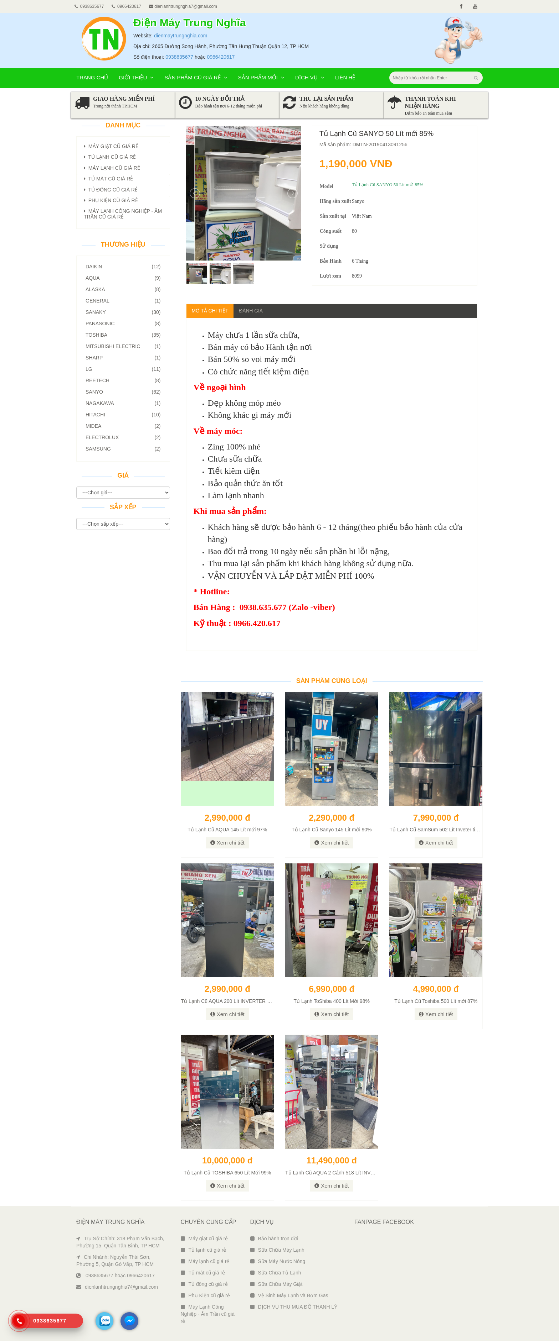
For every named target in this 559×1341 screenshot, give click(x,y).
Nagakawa (123, 403)
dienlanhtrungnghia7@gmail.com (183, 6)
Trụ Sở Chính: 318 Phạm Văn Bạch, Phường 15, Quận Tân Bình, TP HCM (120, 1242)
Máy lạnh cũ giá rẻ (205, 1261)
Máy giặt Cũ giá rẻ (111, 146)
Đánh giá (252, 311)
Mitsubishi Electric (123, 346)
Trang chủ (92, 77)
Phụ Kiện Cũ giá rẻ (111, 200)
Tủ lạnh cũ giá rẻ (203, 1250)
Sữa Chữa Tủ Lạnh (275, 1273)
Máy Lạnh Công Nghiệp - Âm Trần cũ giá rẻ (208, 1314)
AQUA (123, 278)
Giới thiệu (136, 77)
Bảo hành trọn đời (274, 1238)
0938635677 (179, 57)
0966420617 (221, 57)
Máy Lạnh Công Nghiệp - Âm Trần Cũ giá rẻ (123, 213)
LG (123, 369)
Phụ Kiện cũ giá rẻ (205, 1295)
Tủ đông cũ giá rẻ (204, 1284)
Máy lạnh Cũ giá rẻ (112, 168)
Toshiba (123, 334)
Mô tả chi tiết (210, 311)
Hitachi (123, 414)
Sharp (123, 357)
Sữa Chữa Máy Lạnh (277, 1250)
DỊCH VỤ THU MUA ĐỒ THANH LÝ (294, 1307)
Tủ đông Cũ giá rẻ (111, 190)
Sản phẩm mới (261, 77)
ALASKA (123, 289)
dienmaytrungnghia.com (180, 35)
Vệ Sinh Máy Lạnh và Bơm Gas (289, 1295)
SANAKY (123, 312)
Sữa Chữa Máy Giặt (276, 1284)
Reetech (123, 380)
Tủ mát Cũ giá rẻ (108, 179)
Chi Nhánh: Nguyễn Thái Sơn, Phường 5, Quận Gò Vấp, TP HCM (115, 1260)
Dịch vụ (309, 77)
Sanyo (123, 391)
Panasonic (123, 323)
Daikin (123, 266)
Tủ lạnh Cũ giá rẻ (110, 157)
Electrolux (123, 437)
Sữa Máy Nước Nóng (278, 1261)
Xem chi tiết (227, 843)
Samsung (123, 448)
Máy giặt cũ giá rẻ (204, 1238)
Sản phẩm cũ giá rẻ (195, 77)
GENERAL (123, 300)
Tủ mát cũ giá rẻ (203, 1273)
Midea (123, 426)
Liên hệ (345, 77)
